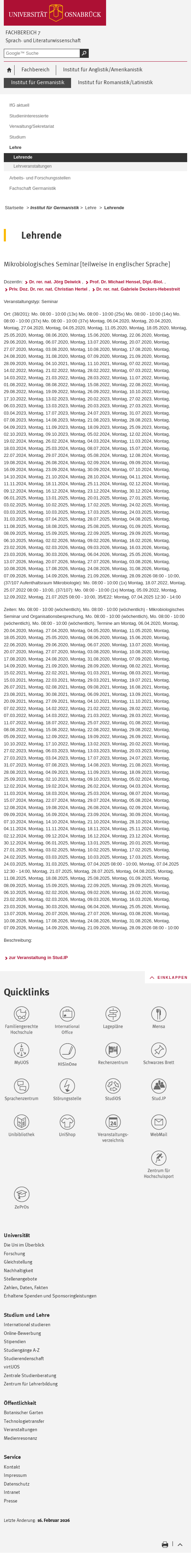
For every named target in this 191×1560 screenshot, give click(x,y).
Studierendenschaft (24, 1358)
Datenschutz (16, 1484)
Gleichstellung (18, 1262)
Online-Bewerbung (22, 1333)
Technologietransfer (24, 1421)
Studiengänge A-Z (22, 1350)
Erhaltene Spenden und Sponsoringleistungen (50, 1295)
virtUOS (12, 1367)
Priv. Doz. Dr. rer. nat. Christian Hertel (48, 289)
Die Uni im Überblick (24, 1245)
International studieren (27, 1324)
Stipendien (15, 1341)
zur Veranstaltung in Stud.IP (38, 957)
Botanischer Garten (23, 1412)
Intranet (12, 1492)
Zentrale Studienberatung (30, 1375)
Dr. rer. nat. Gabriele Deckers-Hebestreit (138, 289)
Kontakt (12, 1467)
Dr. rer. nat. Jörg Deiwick (55, 281)
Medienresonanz (20, 1438)
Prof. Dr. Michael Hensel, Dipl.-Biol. (126, 281)
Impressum (15, 1475)
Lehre (90, 207)
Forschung (14, 1253)
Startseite (14, 207)
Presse (10, 1501)
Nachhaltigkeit (18, 1270)
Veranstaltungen (20, 1429)
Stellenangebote (20, 1279)
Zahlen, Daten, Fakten (26, 1287)
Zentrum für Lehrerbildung (31, 1383)
